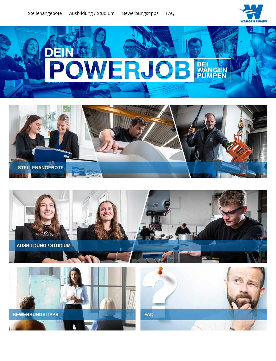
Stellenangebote (45, 13)
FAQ (170, 13)
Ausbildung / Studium (92, 13)
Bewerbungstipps (140, 13)
